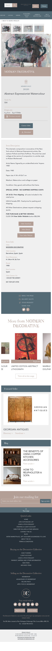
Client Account (26, 555)
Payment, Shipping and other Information (26, 560)
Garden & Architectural (37, 15)
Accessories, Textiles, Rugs (26, 15)
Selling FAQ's (26, 581)
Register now (20, 611)
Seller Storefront (26, 224)
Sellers (36, 6)
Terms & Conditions (26, 541)
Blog (26, 534)
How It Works (26, 553)
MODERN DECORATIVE (15, 247)
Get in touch (32, 611)
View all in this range (26, 376)
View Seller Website (26, 235)
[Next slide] (47, 50)
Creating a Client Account (26, 527)
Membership (26, 577)
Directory (7, 433)
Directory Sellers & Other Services (26, 529)
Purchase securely (13, 116)
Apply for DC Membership (26, 584)
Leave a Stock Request (26, 524)
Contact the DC (26, 532)
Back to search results (11, 21)
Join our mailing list (26, 522)
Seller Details (26, 230)
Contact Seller (26, 126)
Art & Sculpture (47, 15)
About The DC (26, 539)
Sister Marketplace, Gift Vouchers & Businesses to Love (26, 536)
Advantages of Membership (26, 579)
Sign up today (45, 501)
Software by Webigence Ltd (26, 639)
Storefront (19, 433)
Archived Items (26, 565)
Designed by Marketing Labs (26, 637)
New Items (26, 563)
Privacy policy (26, 632)
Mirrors (18, 15)
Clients (44, 6)
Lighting (10, 15)
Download (26, 132)
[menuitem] (6, 29)
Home (26, 519)
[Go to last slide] (5, 50)
